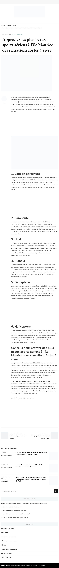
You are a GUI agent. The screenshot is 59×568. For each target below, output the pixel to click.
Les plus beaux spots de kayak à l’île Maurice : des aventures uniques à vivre (30, 454)
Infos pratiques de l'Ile (9, 549)
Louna (4, 99)
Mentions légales (25, 565)
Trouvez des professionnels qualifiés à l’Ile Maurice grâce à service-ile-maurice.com (24, 503)
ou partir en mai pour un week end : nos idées (14, 510)
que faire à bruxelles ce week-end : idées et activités (15, 514)
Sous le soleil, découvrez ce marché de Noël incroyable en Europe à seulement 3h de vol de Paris (31, 479)
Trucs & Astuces (6, 553)
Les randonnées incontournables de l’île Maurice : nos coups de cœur (30, 466)
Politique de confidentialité (38, 565)
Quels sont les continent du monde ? (11, 507)
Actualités (4, 481)
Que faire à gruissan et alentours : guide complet (14, 517)
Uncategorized (6, 557)
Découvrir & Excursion (9, 541)
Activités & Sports (17, 34)
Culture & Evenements (8, 537)
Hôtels (3, 545)
